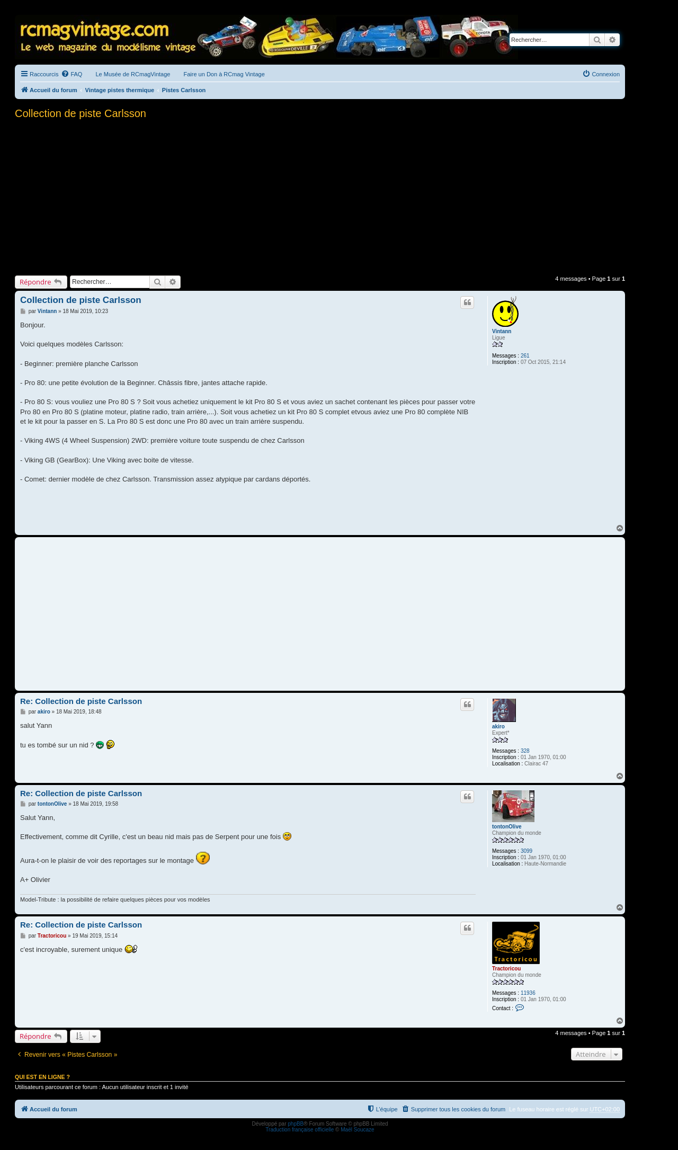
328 (525, 751)
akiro (498, 726)
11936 (528, 993)
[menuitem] (71, 74)
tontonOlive (507, 827)
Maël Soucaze (357, 1130)
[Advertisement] (320, 196)
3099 (526, 851)
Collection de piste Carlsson (80, 113)
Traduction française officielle (299, 1130)
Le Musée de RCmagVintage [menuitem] (132, 74)
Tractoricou (506, 968)
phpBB (296, 1124)
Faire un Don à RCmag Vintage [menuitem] (223, 74)
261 (525, 356)
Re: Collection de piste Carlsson (81, 701)
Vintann (501, 331)
